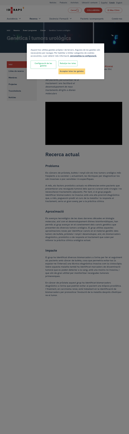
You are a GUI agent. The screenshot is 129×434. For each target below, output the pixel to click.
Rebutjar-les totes (68, 63)
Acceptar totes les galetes (72, 71)
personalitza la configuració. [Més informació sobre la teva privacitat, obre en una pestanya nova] (83, 56)
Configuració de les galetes (43, 64)
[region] (65, 61)
